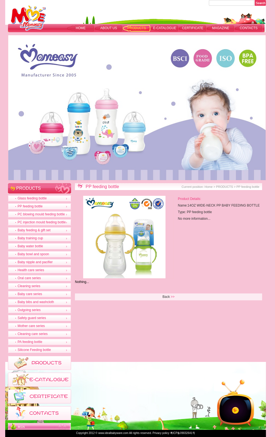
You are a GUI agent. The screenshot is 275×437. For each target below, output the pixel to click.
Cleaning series (29, 286)
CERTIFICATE (192, 28)
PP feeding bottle (30, 206)
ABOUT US (108, 28)
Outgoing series (29, 310)
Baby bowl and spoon (33, 254)
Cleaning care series (32, 334)
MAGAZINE (220, 28)
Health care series (31, 270)
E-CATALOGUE (164, 28)
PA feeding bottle (30, 342)
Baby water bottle (30, 246)
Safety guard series (32, 318)
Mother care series (31, 326)
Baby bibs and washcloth (36, 302)
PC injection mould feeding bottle (42, 222)
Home (81, 28)
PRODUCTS (136, 28)
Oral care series (29, 278)
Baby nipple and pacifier (35, 262)
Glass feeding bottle (32, 198)
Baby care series (30, 294)
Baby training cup (30, 238)
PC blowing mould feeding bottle (41, 214)
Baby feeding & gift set (34, 230)
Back (166, 297)
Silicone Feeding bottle (34, 350)
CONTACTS (248, 28)
